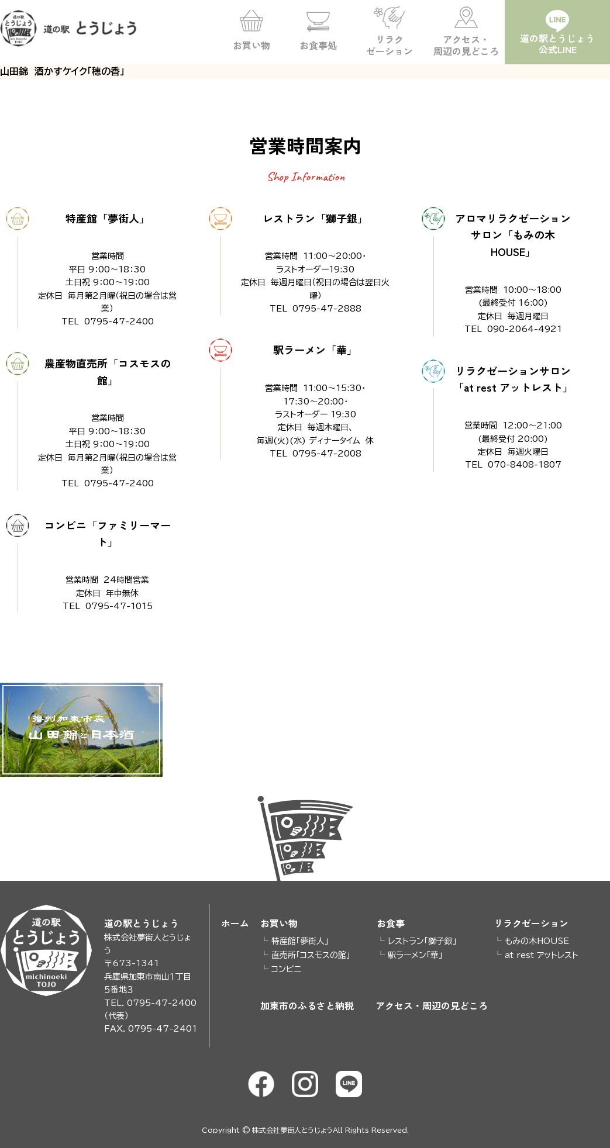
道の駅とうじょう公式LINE (557, 43)
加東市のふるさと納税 (307, 1006)
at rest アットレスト (541, 955)
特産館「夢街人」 (300, 941)
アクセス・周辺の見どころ (466, 44)
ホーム (235, 923)
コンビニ (286, 969)
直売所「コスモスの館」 (310, 955)
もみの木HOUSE (537, 941)
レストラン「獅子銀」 (422, 941)
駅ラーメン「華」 (415, 955)
